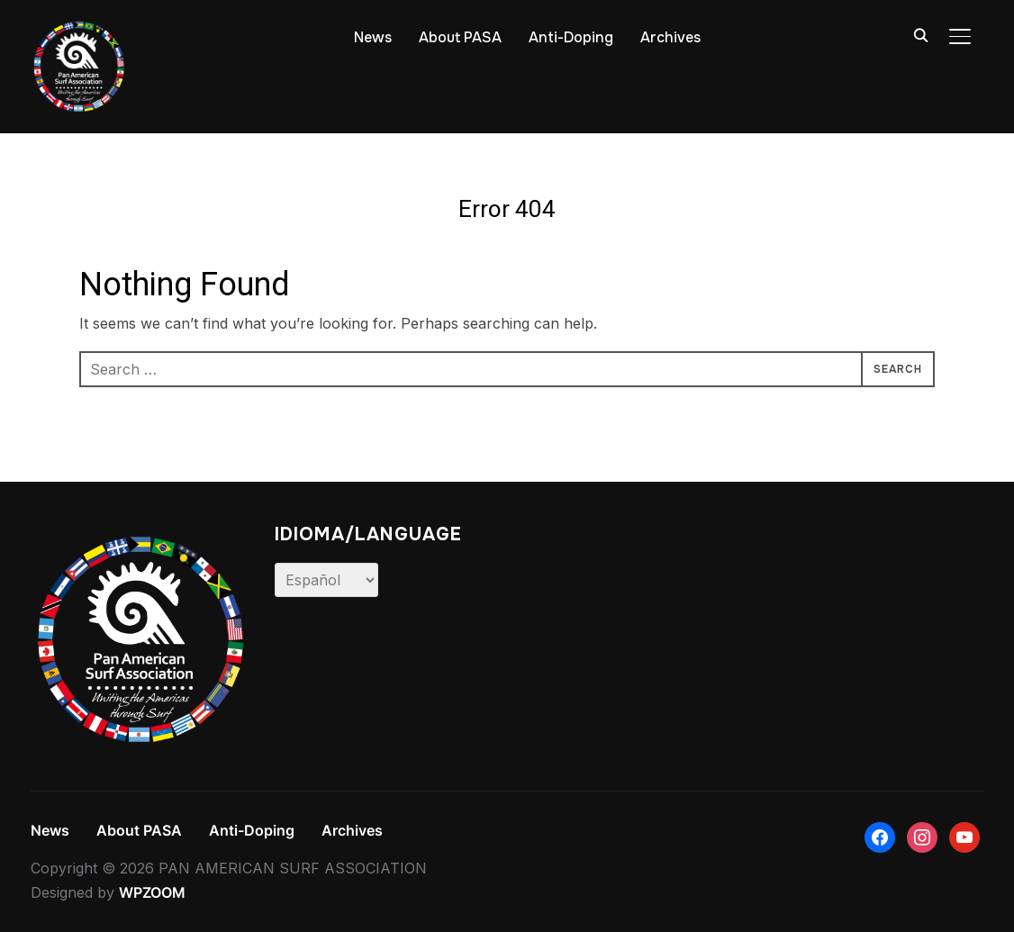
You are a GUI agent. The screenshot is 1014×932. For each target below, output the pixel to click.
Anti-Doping (571, 37)
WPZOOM (152, 892)
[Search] (920, 34)
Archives (670, 37)
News (373, 37)
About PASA (460, 37)
